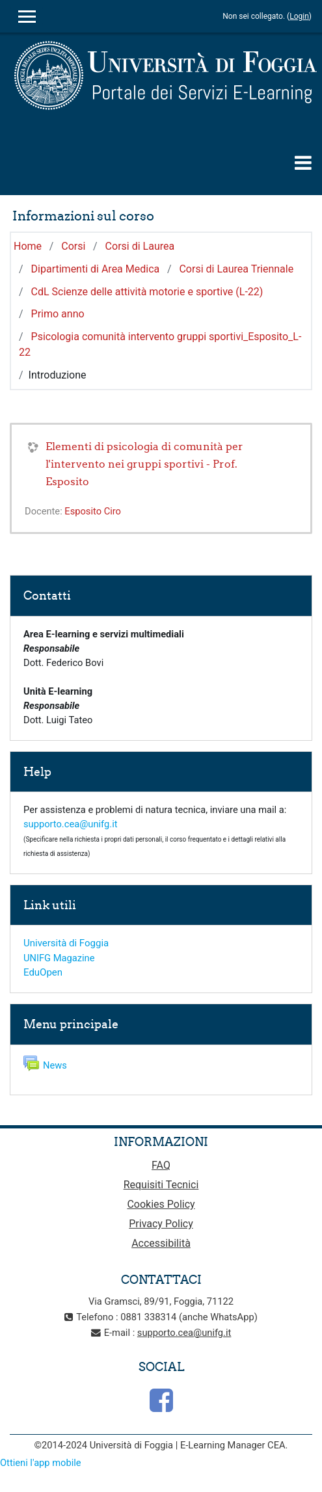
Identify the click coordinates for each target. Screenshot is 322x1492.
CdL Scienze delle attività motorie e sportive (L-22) (147, 292)
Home (28, 246)
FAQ (161, 1165)
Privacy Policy (161, 1224)
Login (299, 16)
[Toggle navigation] (303, 163)
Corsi (73, 246)
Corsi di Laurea (140, 246)
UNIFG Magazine (58, 958)
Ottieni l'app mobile (40, 1463)
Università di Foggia (66, 943)
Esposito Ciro (92, 511)
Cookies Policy (161, 1204)
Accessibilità (161, 1243)
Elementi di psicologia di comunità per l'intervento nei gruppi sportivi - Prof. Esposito (144, 464)
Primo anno (58, 314)
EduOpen (42, 972)
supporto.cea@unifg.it (70, 824)
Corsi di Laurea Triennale (236, 269)
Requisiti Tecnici (161, 1185)
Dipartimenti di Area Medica (95, 269)
